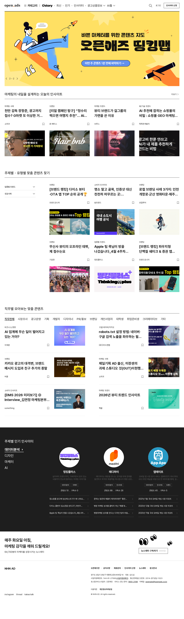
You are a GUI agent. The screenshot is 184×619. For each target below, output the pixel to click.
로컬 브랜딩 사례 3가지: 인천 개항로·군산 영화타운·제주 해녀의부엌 (159, 192)
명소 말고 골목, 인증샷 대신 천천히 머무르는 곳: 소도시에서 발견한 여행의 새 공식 (113, 192)
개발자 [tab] (56, 319)
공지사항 (106, 568)
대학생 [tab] (119, 319)
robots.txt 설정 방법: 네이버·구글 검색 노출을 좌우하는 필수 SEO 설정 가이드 (120, 335)
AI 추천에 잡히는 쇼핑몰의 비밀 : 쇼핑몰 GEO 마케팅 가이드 (157, 114)
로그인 (158, 5)
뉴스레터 (142, 568)
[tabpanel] (92, 368)
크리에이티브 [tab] (150, 319)
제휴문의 (117, 568)
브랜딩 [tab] (93, 319)
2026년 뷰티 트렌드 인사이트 (119, 395)
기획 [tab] (46, 319)
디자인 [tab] (9, 456)
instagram (9, 594)
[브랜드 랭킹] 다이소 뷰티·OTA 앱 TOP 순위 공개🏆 (68, 191)
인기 (67, 5)
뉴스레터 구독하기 (153, 550)
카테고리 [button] (30, 5)
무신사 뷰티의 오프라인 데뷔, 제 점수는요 (69, 249)
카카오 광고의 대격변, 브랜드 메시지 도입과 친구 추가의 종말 (26, 365)
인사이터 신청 (171, 5)
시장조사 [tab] (23, 319)
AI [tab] (6, 468)
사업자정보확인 (122, 578)
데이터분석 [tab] (14, 449)
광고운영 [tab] (36, 319)
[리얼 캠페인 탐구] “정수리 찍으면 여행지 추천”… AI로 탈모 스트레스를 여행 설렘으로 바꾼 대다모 (68, 114)
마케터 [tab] (9, 462)
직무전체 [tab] (9, 319)
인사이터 (79, 5)
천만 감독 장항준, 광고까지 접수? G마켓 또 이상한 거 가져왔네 (23, 114)
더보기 (175, 94)
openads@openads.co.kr (156, 582)
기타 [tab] (163, 319)
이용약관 (94, 589)
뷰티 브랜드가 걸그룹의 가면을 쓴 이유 (110, 113)
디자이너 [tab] (68, 319)
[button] (6, 78)
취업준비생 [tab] (133, 319)
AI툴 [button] (109, 5)
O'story (47, 5)
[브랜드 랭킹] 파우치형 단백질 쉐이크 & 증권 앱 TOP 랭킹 (155, 249)
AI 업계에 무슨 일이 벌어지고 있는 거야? (25, 334)
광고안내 (153, 568)
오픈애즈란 (95, 568)
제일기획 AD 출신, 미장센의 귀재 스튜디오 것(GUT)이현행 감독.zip (120, 366)
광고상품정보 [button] (95, 5)
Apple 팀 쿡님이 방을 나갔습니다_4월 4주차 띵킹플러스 (109, 249)
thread (19, 594)
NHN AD (10, 568)
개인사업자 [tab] (106, 319)
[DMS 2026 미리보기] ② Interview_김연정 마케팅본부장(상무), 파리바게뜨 (27, 398)
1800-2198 (133, 582)
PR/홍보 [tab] (81, 319)
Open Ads (12, 5)
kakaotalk (29, 594)
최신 (58, 5)
